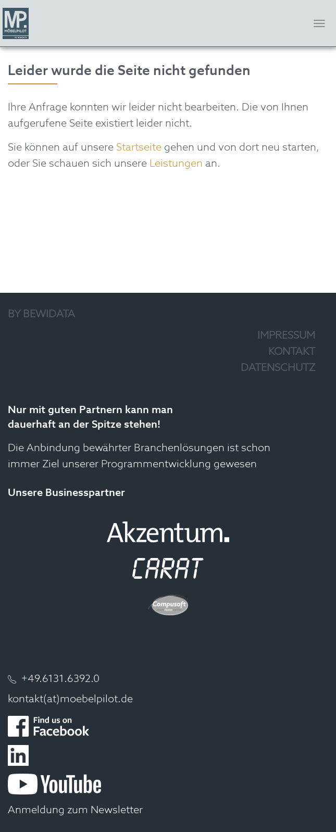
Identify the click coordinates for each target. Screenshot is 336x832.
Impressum (286, 336)
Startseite (138, 148)
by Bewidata (41, 314)
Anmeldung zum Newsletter (75, 810)
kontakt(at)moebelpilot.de (70, 699)
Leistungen (176, 164)
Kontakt (291, 352)
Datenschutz (278, 368)
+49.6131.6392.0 (60, 679)
